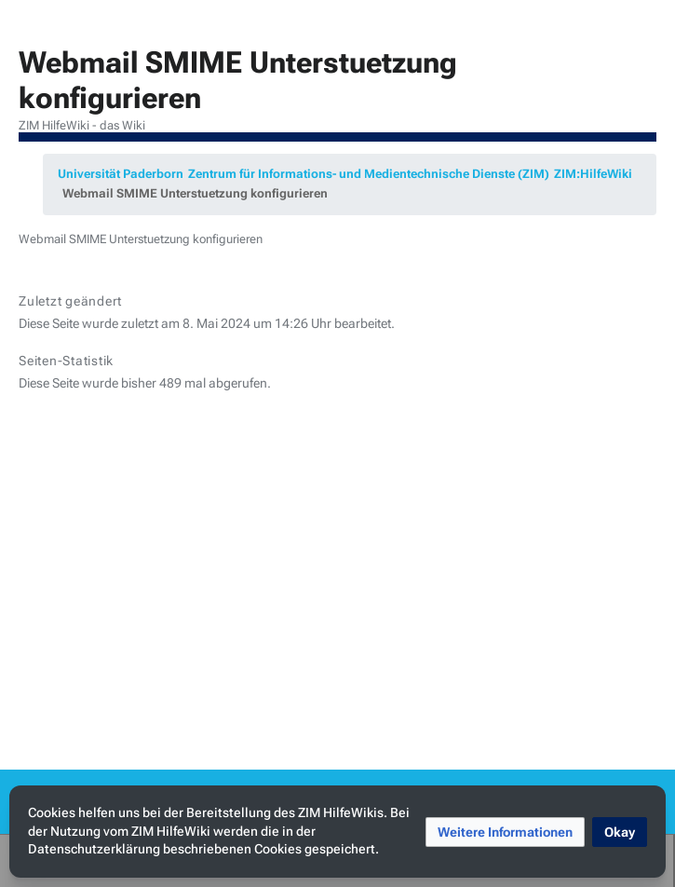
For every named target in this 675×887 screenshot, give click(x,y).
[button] (505, 832)
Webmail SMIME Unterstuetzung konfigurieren (195, 193)
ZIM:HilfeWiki (593, 174)
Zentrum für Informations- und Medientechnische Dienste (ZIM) (368, 174)
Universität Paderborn (120, 174)
